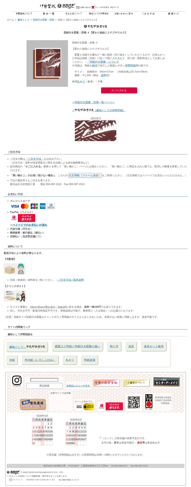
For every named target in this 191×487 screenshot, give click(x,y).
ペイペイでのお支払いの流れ (30, 224)
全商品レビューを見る (78, 386)
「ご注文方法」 (34, 158)
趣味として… (27, 346)
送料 (103, 75)
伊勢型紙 (130, 65)
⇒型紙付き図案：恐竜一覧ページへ (93, 102)
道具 (131, 346)
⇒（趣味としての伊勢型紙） (99, 110)
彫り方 (114, 346)
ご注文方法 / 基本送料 (71, 279)
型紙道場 (89, 360)
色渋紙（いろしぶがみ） (40, 360)
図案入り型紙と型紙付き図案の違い (77, 346)
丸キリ (81, 81)
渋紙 (12, 360)
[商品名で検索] (44, 379)
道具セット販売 (154, 346)
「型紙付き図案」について (103, 61)
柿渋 (94, 65)
